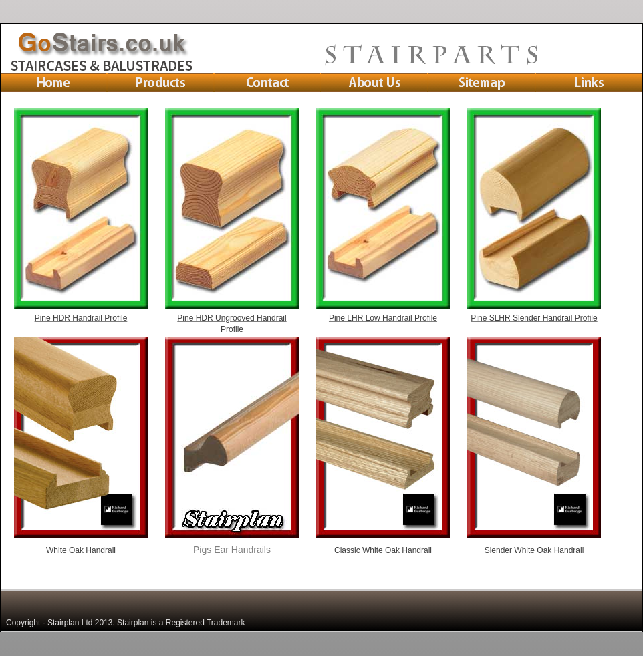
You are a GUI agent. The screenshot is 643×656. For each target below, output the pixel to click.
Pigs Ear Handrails (232, 549)
